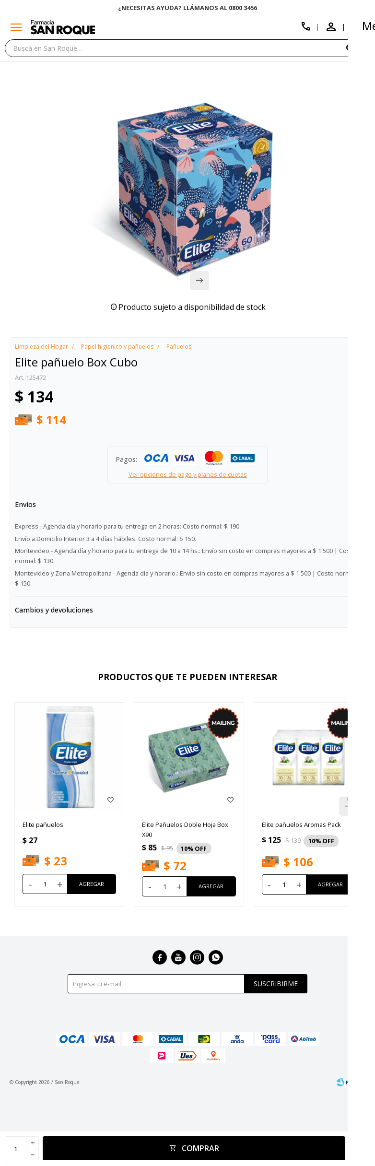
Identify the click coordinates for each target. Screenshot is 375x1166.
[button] (358, 47)
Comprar (200, 1148)
